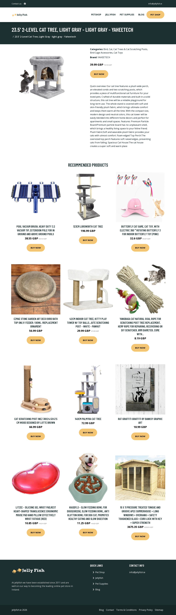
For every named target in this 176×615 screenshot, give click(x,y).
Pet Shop (155, 14)
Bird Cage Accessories (101, 52)
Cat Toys (118, 52)
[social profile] (25, 3)
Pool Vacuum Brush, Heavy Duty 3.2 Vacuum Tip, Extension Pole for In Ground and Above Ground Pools (35, 230)
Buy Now (99, 74)
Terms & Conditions (126, 609)
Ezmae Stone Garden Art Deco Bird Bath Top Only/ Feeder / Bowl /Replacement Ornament (36, 322)
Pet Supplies (127, 14)
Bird (106, 49)
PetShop (96, 14)
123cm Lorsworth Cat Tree (88, 226)
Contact (110, 609)
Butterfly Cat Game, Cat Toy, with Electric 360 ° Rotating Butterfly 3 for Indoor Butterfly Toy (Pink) (140, 230)
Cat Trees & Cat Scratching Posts (130, 49)
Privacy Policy (146, 609)
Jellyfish (110, 14)
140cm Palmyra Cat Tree (88, 419)
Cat (110, 49)
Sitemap (159, 609)
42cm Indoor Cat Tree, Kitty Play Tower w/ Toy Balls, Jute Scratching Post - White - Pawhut (88, 322)
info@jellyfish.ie (155, 3)
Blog (141, 14)
